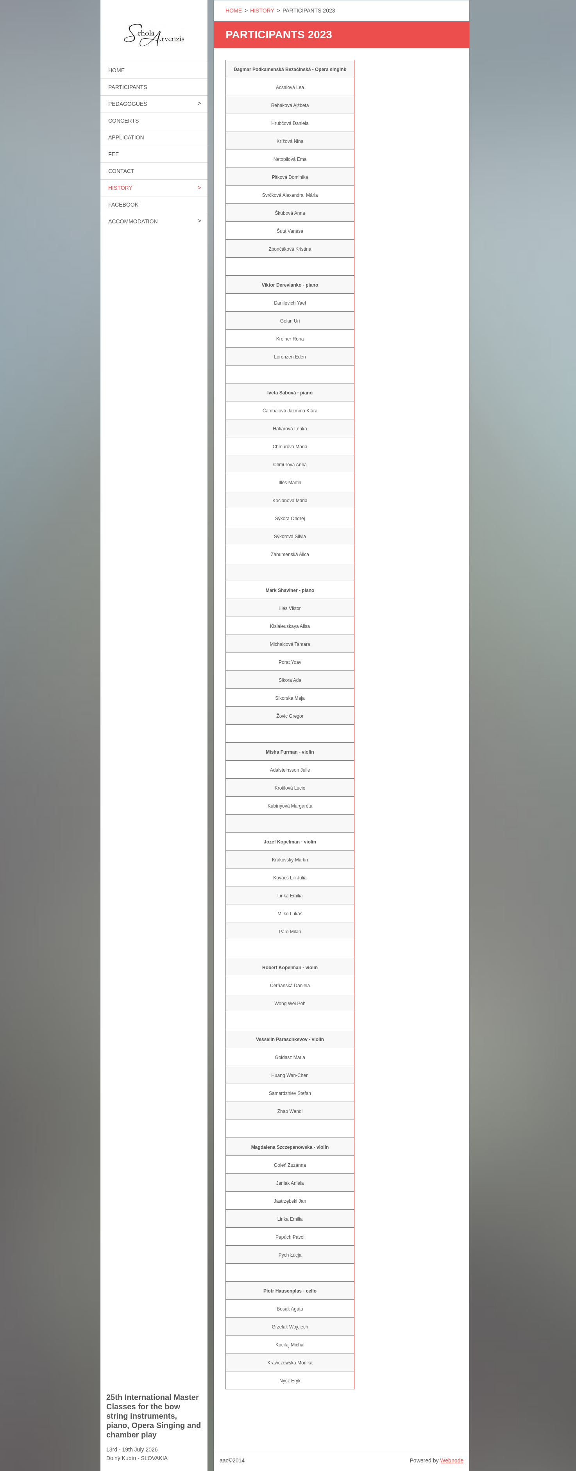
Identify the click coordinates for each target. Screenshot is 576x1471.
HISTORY (120, 188)
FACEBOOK (123, 204)
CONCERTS (123, 121)
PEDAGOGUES (127, 104)
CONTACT (121, 171)
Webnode (451, 1460)
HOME (116, 70)
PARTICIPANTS (127, 87)
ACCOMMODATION (133, 221)
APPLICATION (126, 137)
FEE (113, 154)
